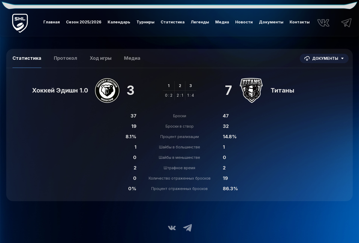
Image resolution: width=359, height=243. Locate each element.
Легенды (200, 21)
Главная (51, 21)
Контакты (300, 21)
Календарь (119, 21)
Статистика (173, 21)
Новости (244, 21)
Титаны (282, 90)
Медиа (222, 21)
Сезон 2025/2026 (83, 21)
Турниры (145, 21)
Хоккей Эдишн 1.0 (60, 90)
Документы (271, 21)
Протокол (65, 58)
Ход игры (101, 58)
